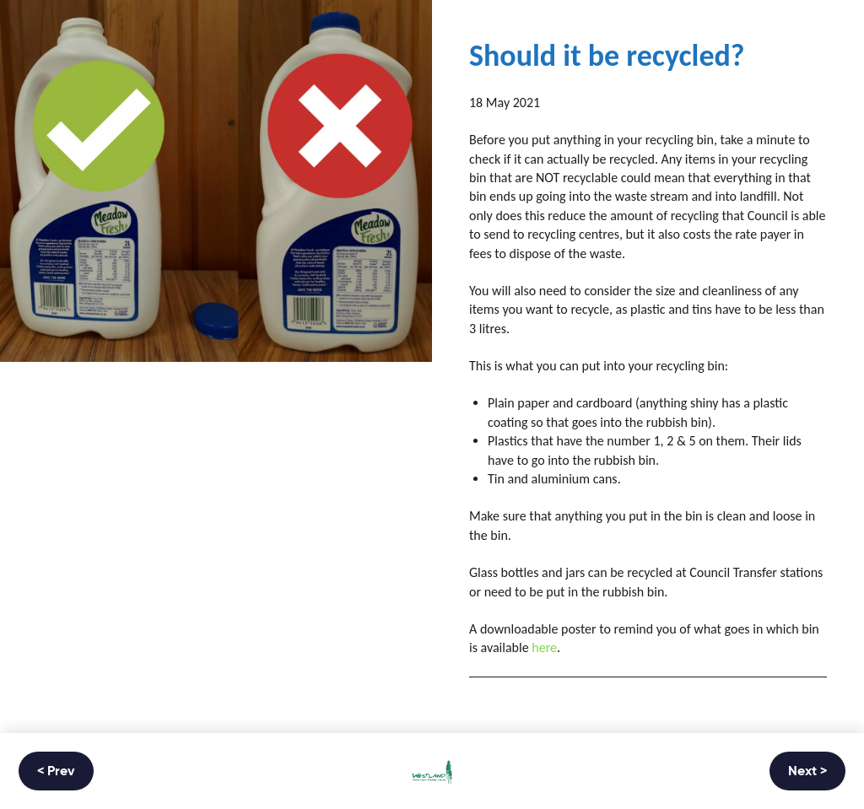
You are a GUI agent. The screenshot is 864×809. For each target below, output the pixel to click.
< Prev (56, 772)
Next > (807, 772)
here (544, 647)
